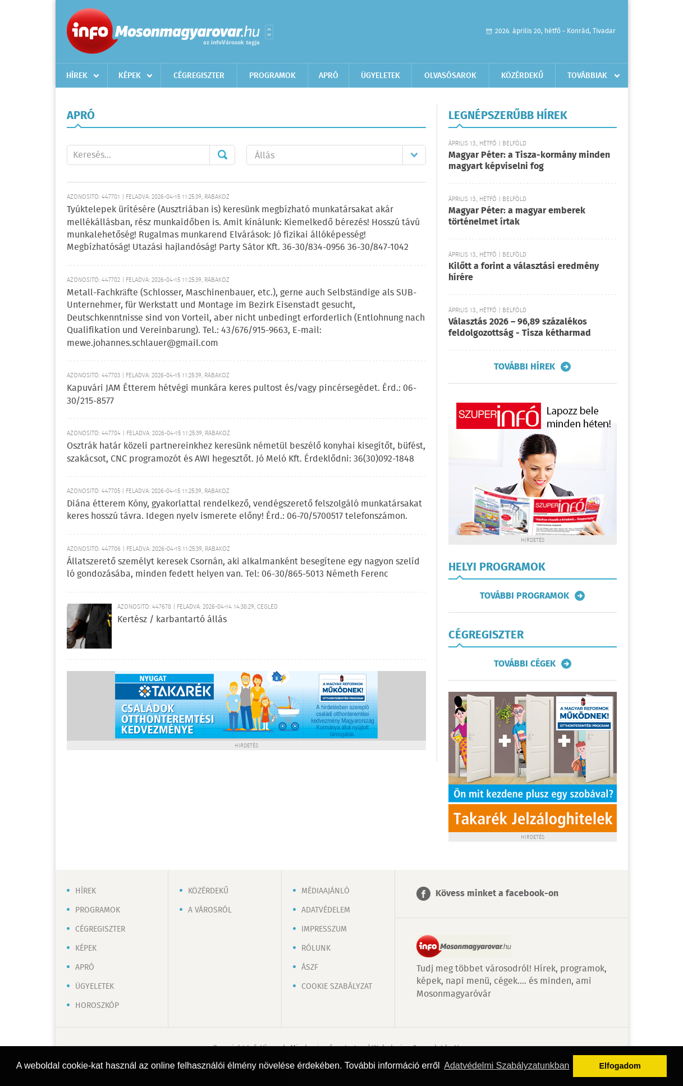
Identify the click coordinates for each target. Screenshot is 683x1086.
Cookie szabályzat (336, 986)
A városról (210, 910)
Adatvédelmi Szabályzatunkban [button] (506, 1065)
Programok (272, 76)
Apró (328, 76)
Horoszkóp (97, 1006)
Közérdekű (522, 76)
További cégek (525, 664)
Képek (129, 76)
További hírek (524, 367)
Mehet (222, 155)
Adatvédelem (325, 910)
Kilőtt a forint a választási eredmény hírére (523, 272)
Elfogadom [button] (620, 1065)
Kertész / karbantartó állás (172, 620)
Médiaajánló (325, 891)
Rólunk (316, 948)
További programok (524, 596)
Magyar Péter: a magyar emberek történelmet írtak (516, 216)
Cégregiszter (198, 76)
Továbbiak (587, 76)
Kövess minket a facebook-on (497, 894)
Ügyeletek (380, 76)
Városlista (269, 32)
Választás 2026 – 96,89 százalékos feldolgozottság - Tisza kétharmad (519, 327)
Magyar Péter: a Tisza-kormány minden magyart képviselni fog (529, 161)
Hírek (77, 76)
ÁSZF (309, 967)
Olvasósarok (450, 76)
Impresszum (324, 929)
